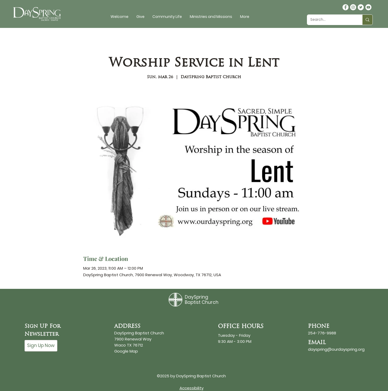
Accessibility (191, 388)
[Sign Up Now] (40, 346)
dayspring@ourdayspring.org (336, 349)
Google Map (126, 351)
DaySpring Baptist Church (201, 299)
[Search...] (330, 20)
